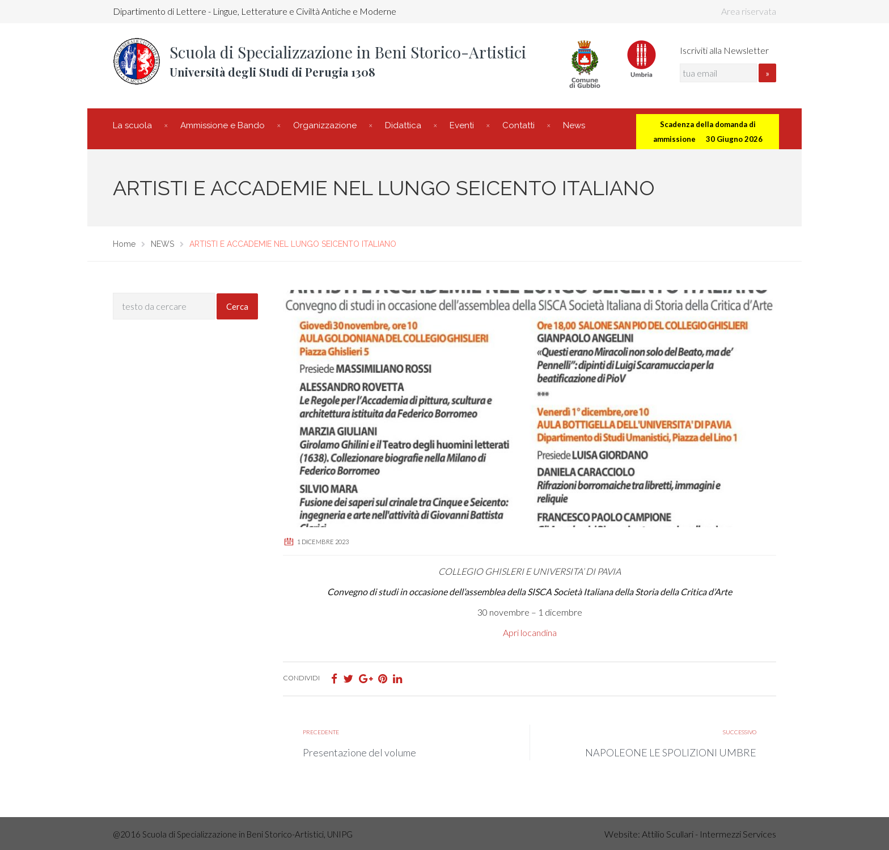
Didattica (403, 125)
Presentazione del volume (359, 752)
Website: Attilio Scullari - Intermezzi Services (690, 833)
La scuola (132, 125)
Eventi (462, 125)
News (574, 125)
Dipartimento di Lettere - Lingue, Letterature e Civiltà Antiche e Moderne (254, 11)
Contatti (518, 125)
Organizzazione (325, 125)
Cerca (237, 306)
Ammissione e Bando (222, 125)
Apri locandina (530, 632)
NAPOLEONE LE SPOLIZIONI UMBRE (670, 752)
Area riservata (748, 11)
